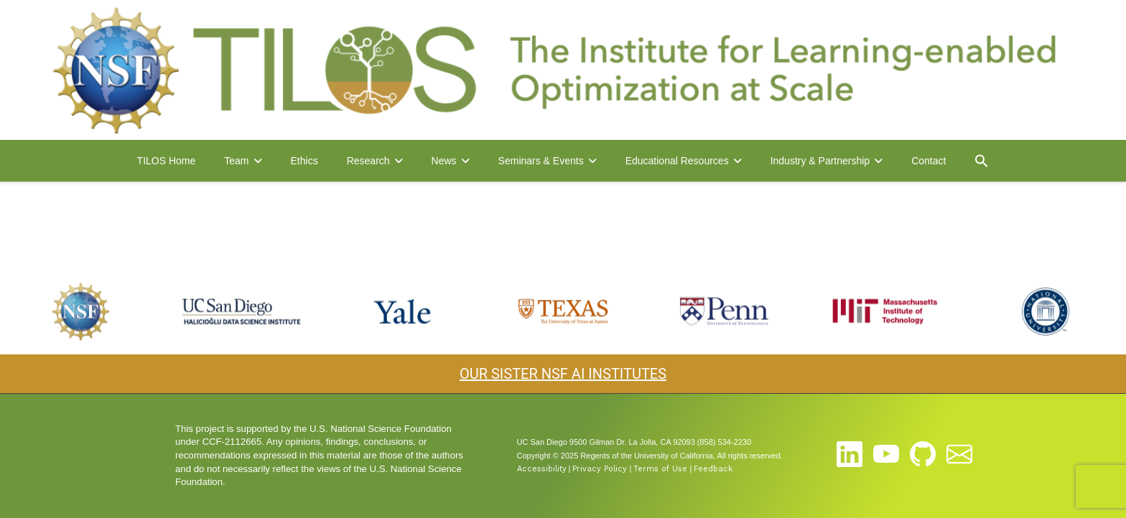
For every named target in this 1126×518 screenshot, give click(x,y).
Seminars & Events (541, 160)
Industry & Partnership (820, 160)
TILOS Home (166, 160)
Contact (928, 160)
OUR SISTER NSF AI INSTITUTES (563, 373)
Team (236, 160)
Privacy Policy (599, 469)
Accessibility (542, 469)
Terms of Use (660, 469)
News (444, 160)
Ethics (304, 160)
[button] (981, 161)
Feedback (713, 469)
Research (368, 160)
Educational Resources (677, 160)
